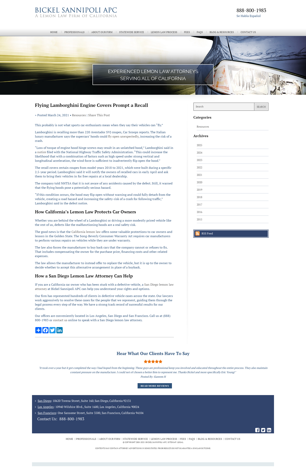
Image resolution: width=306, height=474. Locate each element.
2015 (199, 219)
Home (54, 32)
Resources (79, 115)
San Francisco (47, 413)
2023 (199, 160)
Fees (187, 32)
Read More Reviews (155, 385)
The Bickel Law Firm (92, 17)
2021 (199, 175)
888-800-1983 (71, 418)
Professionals (74, 32)
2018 (199, 197)
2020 (199, 182)
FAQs (200, 32)
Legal (180, 442)
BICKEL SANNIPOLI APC (156, 442)
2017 (199, 204)
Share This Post (99, 115)
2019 (199, 189)
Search (261, 106)
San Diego (44, 401)
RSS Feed (207, 233)
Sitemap (172, 442)
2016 (199, 212)
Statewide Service (131, 32)
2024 (199, 152)
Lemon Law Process (164, 32)
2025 (199, 145)
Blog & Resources (222, 32)
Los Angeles (46, 407)
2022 (199, 167)
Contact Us (248, 32)
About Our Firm (101, 32)
